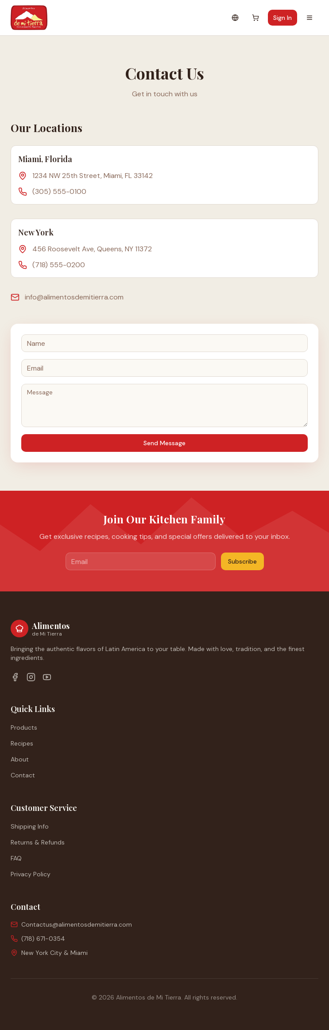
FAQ (16, 858)
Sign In (282, 18)
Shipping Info (30, 826)
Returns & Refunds (38, 842)
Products (24, 727)
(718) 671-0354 (43, 939)
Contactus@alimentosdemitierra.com (76, 924)
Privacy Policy (30, 874)
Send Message (164, 443)
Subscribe (242, 561)
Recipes (22, 743)
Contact (23, 775)
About (20, 759)
